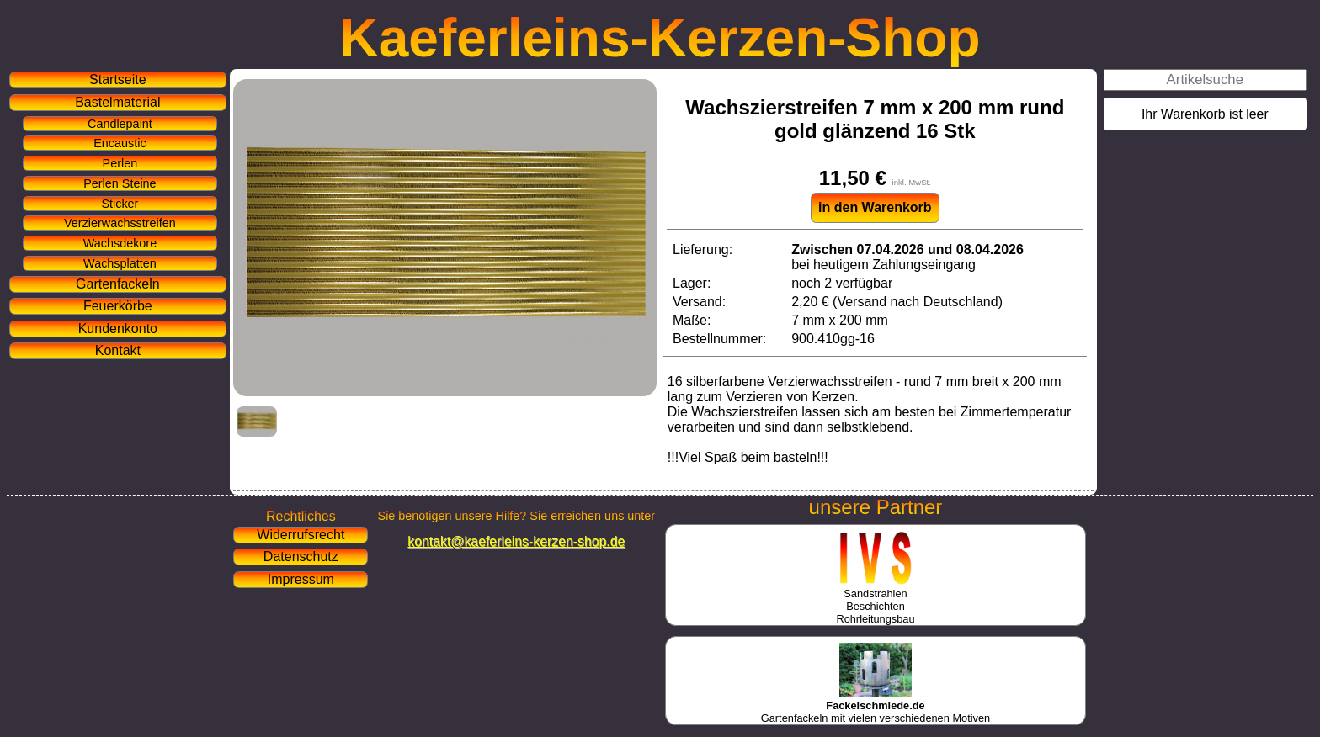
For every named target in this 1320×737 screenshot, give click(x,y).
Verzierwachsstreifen (120, 223)
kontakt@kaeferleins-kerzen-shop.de (516, 541)
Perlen (120, 163)
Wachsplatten (120, 263)
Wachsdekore (120, 243)
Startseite (117, 79)
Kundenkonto (117, 328)
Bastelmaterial (117, 102)
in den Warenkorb (875, 207)
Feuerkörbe (117, 306)
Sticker (119, 203)
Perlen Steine (119, 183)
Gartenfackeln (118, 284)
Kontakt (118, 350)
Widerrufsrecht (300, 535)
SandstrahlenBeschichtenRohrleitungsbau (875, 600)
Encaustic (119, 143)
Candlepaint (120, 123)
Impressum (301, 579)
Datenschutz (300, 556)
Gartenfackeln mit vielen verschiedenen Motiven (875, 705)
